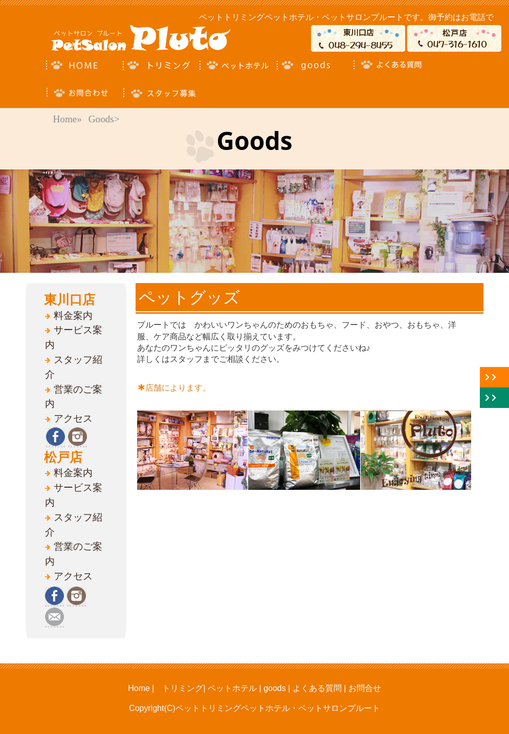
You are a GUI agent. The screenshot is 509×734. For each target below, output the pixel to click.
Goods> (104, 119)
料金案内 (73, 315)
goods (274, 688)
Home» (67, 119)
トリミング (182, 688)
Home (139, 688)
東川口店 (69, 299)
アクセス (73, 418)
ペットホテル (232, 688)
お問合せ (364, 688)
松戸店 (63, 457)
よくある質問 (315, 688)
